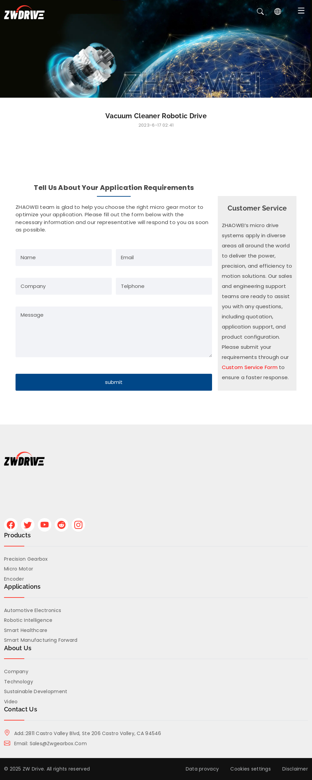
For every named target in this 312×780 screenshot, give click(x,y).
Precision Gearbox (26, 559)
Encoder (14, 579)
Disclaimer (295, 768)
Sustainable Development (35, 691)
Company (16, 671)
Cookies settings (250, 768)
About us (17, 648)
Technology (18, 681)
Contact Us (20, 709)
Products (17, 535)
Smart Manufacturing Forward (41, 640)
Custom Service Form (250, 367)
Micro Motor (18, 568)
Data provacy (202, 768)
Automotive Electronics (32, 610)
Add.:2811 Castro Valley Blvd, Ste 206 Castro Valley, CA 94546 (82, 733)
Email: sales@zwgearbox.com (45, 743)
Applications (22, 586)
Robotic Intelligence (28, 620)
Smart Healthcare (25, 630)
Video (11, 701)
